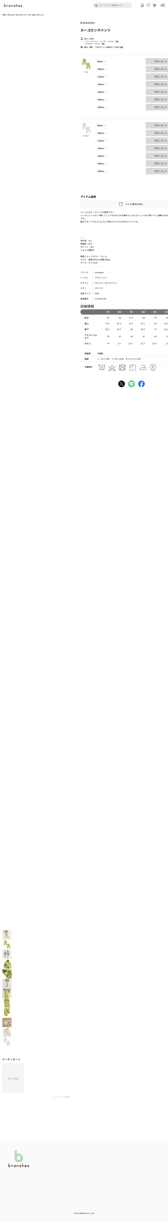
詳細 (116, 41)
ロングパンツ (111, 282)
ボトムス (99, 282)
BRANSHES (84, 1213)
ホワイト (99, 288)
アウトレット (101, 277)
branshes (87, 22)
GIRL (97, 293)
